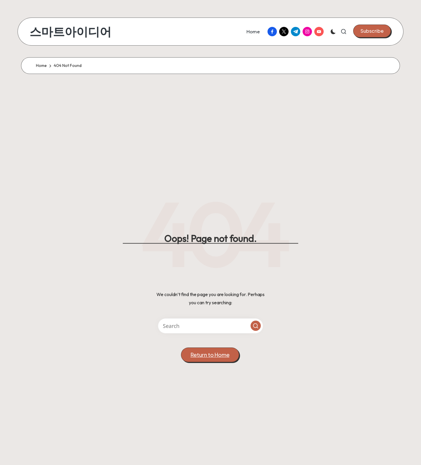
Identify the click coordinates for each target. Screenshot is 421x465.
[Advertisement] (210, 132)
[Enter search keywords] (210, 325)
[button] (372, 31)
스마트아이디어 (70, 31)
